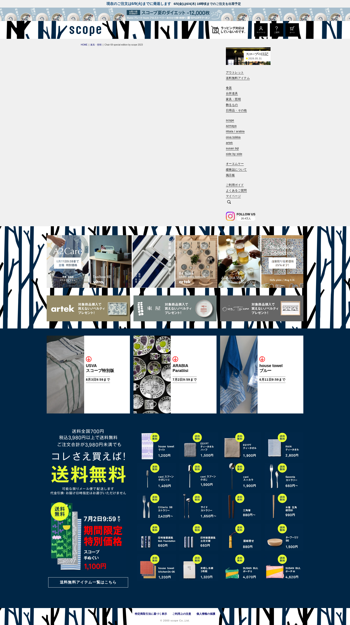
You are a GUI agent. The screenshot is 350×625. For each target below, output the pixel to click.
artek (229, 142)
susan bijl (232, 148)
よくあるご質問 (236, 190)
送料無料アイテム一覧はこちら (88, 582)
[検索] (229, 202)
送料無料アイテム (238, 78)
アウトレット (235, 72)
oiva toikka (233, 137)
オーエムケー (235, 163)
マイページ (233, 196)
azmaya (231, 125)
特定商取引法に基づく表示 (151, 613)
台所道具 (232, 93)
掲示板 (230, 175)
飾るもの (232, 104)
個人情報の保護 (205, 613)
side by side (234, 154)
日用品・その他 (236, 110)
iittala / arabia (235, 131)
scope (230, 120)
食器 (229, 87)
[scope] (84, 30)
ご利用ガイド (235, 185)
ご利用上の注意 (181, 613)
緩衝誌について (236, 169)
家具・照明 (233, 99)
